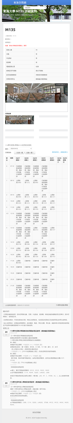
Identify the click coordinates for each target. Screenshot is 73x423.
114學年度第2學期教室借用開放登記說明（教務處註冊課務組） (33, 331)
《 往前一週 (19, 152)
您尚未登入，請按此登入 (60, 152)
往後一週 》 (30, 152)
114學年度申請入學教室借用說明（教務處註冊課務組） (30, 382)
